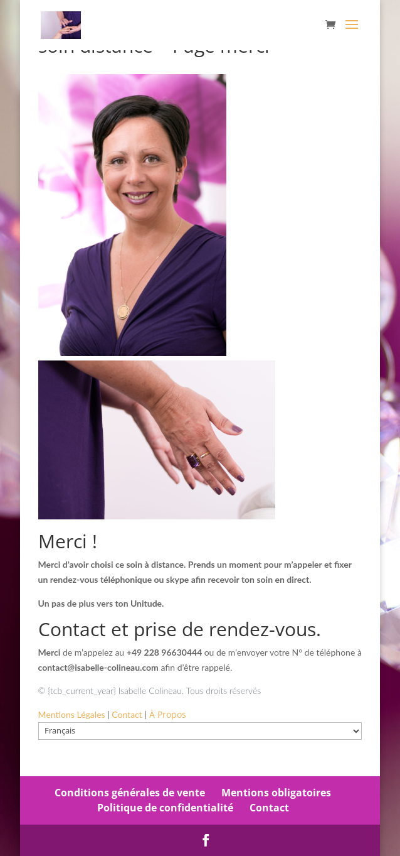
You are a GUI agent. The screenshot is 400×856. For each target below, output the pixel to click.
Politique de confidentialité (165, 808)
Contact (269, 808)
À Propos (167, 714)
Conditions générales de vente (130, 792)
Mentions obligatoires (276, 792)
